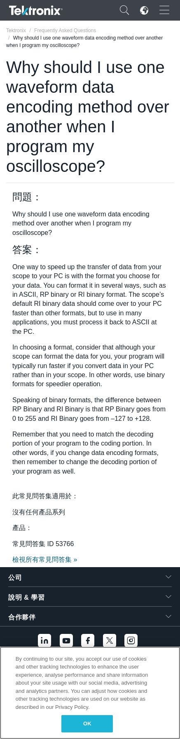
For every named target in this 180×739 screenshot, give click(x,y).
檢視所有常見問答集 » (44, 559)
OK (87, 723)
